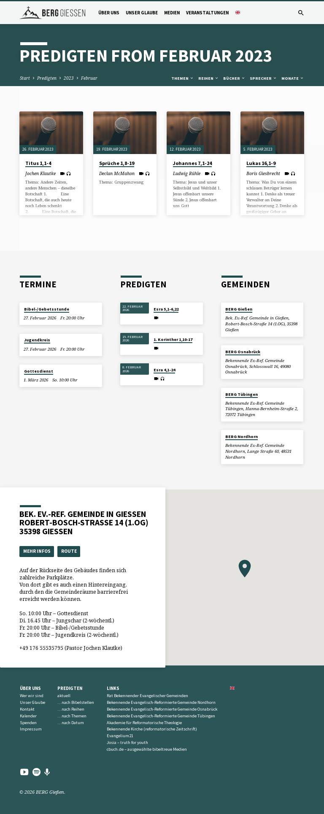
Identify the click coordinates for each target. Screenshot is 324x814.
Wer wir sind (31, 695)
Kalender (28, 716)
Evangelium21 (120, 735)
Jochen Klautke (40, 173)
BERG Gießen (238, 309)
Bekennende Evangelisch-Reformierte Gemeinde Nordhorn (161, 702)
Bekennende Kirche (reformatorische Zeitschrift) (152, 729)
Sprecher (263, 78)
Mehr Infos (37, 551)
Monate (292, 78)
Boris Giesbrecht (263, 173)
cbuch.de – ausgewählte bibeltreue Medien (147, 749)
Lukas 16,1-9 (260, 163)
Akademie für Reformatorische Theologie (144, 722)
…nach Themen (71, 716)
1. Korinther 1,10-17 (173, 339)
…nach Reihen (70, 709)
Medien (172, 13)
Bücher (234, 78)
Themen (182, 78)
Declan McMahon (117, 173)
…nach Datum (70, 722)
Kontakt (27, 709)
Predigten (47, 78)
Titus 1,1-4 (38, 163)
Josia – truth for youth (127, 742)
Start (25, 78)
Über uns (108, 13)
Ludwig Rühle (186, 173)
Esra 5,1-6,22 (166, 309)
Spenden (28, 722)
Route (69, 551)
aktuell (63, 695)
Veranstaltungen (207, 13)
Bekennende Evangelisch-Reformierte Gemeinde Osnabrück (162, 709)
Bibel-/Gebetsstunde (46, 309)
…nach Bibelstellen (75, 702)
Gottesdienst (38, 371)
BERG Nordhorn (241, 436)
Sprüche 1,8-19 (116, 163)
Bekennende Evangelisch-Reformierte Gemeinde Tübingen (161, 716)
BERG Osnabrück (242, 351)
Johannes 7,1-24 (192, 163)
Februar (89, 78)
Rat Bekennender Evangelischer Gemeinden (147, 695)
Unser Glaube (142, 13)
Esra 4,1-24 (164, 370)
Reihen (208, 78)
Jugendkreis (37, 340)
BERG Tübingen (241, 394)
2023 (69, 78)
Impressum (31, 729)
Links (113, 688)
